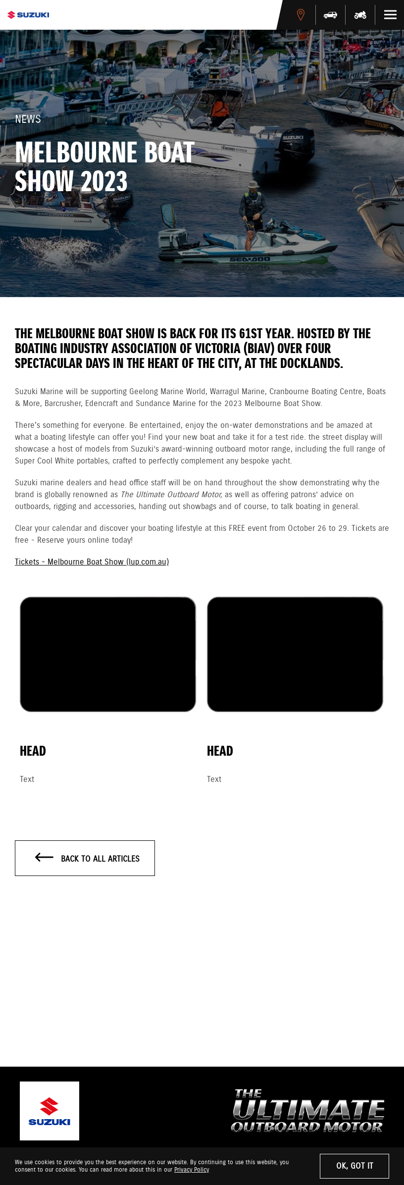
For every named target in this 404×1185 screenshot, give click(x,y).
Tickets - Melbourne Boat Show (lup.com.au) (92, 562)
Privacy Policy (191, 1170)
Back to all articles (87, 859)
